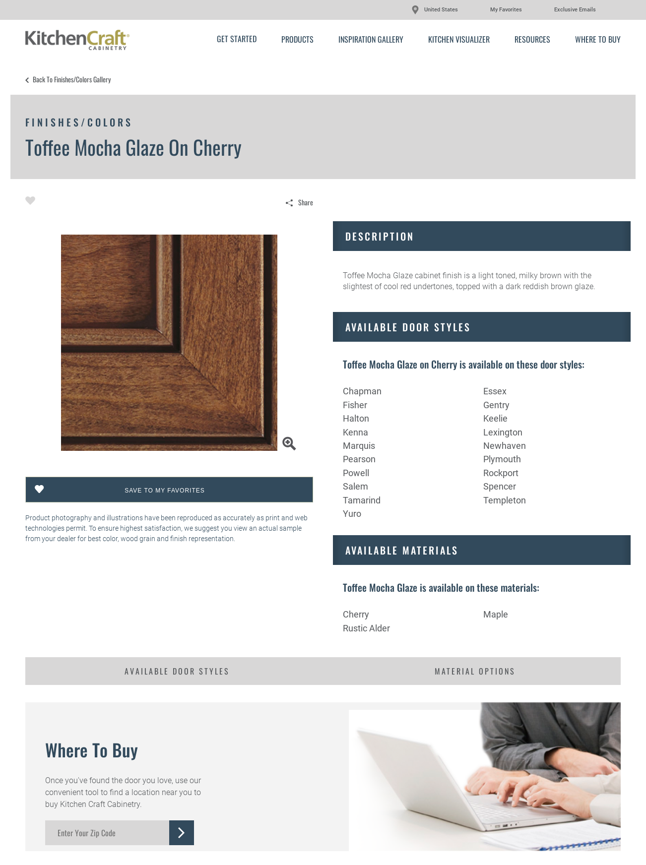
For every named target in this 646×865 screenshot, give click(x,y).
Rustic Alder (366, 628)
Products (297, 39)
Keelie (495, 418)
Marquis (359, 445)
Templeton (504, 500)
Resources (532, 39)
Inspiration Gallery (370, 39)
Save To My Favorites (165, 490)
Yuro (352, 513)
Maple (495, 614)
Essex (495, 391)
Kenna (355, 432)
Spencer (499, 486)
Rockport (500, 473)
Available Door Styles (177, 671)
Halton (356, 418)
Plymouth (502, 459)
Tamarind (362, 500)
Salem (355, 486)
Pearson (359, 459)
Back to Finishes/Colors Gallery (72, 79)
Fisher (355, 405)
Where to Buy (598, 39)
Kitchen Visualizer (459, 39)
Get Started (237, 39)
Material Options (475, 671)
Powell (356, 473)
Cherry (356, 614)
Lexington (502, 432)
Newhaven (504, 445)
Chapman (362, 391)
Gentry (496, 405)
